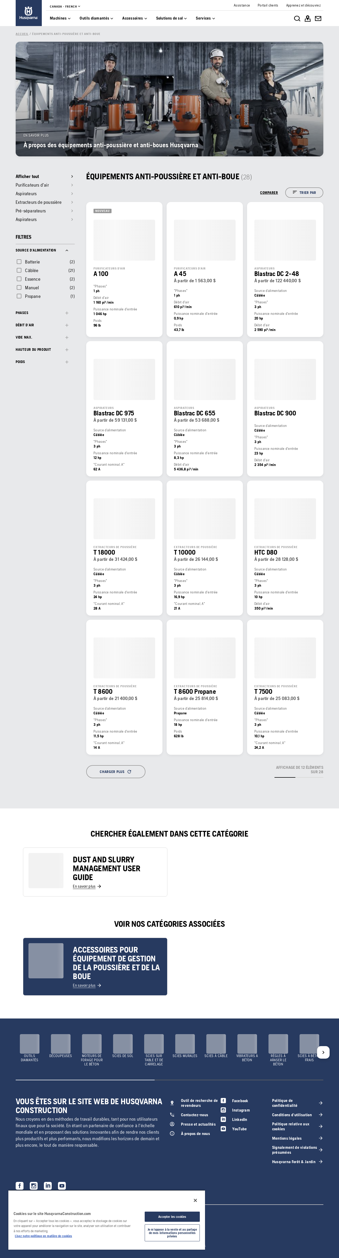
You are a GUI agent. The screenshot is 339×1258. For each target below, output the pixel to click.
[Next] (323, 1052)
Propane (32, 296)
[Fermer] (195, 1200)
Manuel (32, 287)
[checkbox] (28, 262)
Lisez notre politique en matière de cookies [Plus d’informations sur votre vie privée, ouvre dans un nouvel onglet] (43, 1236)
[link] (29, 13)
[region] (106, 1220)
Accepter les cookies (172, 1217)
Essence (32, 279)
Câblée (31, 270)
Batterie (32, 262)
